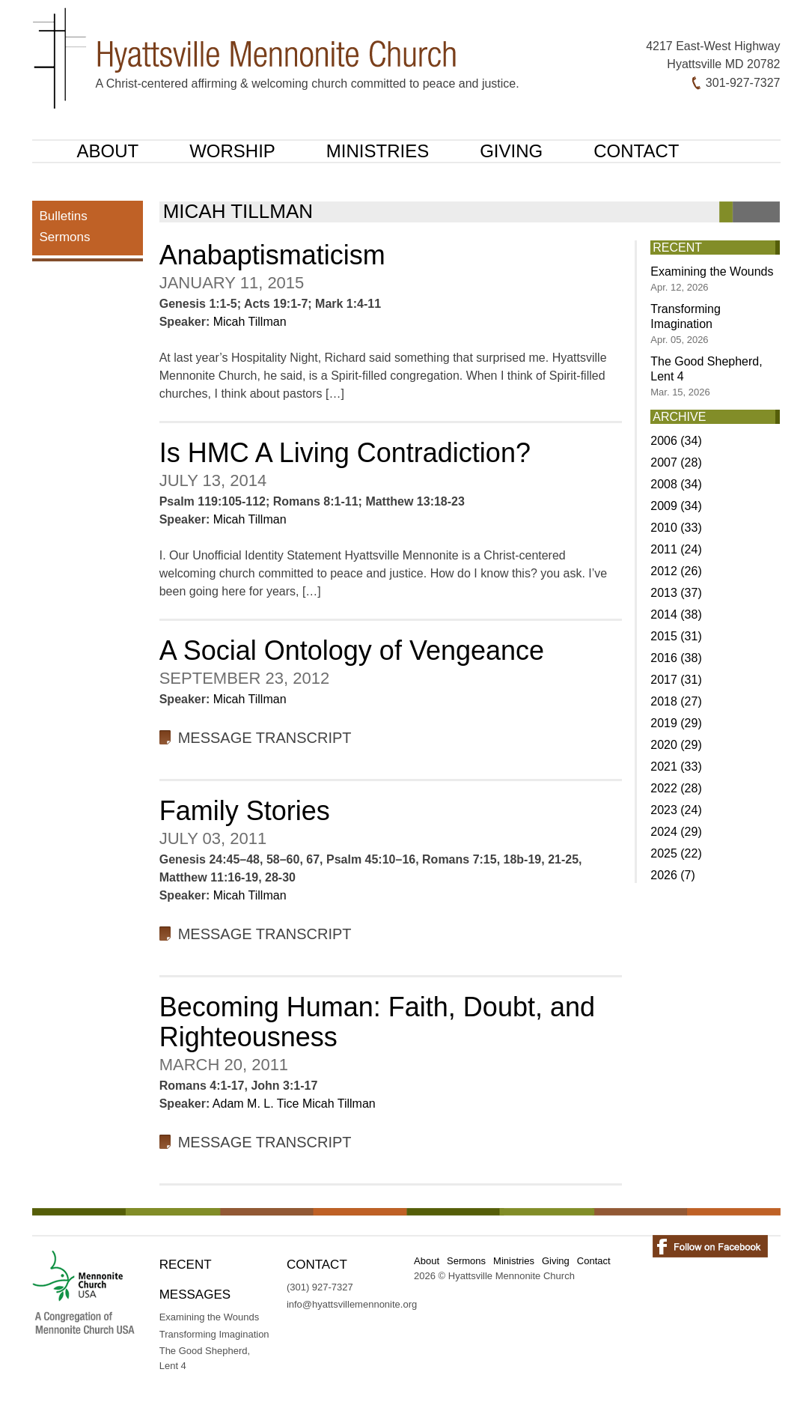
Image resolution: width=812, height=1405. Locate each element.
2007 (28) (676, 462)
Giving (511, 151)
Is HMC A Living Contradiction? (345, 452)
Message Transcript (265, 737)
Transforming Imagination (685, 324)
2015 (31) (676, 636)
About (108, 151)
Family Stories (244, 810)
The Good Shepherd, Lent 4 (706, 376)
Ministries (377, 151)
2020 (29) (676, 744)
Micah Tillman (250, 321)
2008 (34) (676, 484)
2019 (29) (676, 723)
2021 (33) (676, 766)
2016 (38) (676, 658)
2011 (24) (676, 549)
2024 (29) (676, 831)
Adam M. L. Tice (256, 1103)
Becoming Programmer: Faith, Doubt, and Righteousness (377, 1022)
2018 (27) (676, 701)
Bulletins (64, 216)
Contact (636, 151)
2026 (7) (672, 875)
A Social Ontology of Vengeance (351, 650)
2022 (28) (676, 788)
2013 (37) (676, 592)
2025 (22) (676, 853)
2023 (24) (676, 810)
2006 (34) (676, 440)
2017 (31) (676, 679)
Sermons (65, 237)
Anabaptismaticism (272, 255)
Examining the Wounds (711, 279)
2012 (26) (676, 571)
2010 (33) (676, 527)
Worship (232, 151)
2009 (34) (676, 506)
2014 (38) (676, 614)
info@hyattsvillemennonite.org (352, 1304)
